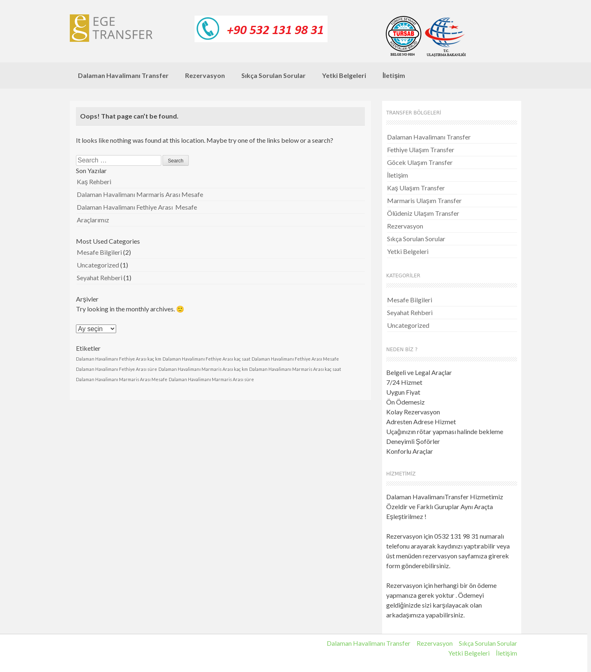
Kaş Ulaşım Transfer (416, 188)
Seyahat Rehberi (99, 277)
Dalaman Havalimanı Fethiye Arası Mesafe (137, 207)
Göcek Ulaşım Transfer (420, 162)
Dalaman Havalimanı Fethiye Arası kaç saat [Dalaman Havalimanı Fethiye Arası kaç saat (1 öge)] (206, 358)
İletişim (394, 75)
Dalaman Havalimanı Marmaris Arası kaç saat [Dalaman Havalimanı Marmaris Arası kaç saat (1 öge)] (295, 369)
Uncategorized (98, 265)
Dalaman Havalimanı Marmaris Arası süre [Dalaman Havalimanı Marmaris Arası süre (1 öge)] (211, 379)
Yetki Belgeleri (344, 75)
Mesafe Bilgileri (99, 252)
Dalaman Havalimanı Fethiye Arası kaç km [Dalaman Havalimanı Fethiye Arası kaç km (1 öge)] (118, 358)
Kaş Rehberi (94, 181)
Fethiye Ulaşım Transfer (420, 149)
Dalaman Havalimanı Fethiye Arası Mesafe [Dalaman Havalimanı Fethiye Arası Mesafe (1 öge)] (295, 358)
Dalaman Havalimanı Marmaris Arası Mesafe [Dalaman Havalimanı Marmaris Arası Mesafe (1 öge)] (121, 379)
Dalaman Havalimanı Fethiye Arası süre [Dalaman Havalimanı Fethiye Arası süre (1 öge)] (116, 369)
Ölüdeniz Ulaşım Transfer (423, 213)
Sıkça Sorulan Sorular (273, 75)
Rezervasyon (205, 75)
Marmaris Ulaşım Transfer (424, 200)
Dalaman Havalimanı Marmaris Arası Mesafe (140, 194)
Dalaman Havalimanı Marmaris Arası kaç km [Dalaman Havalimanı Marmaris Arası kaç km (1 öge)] (203, 369)
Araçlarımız (93, 220)
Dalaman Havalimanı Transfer (123, 75)
